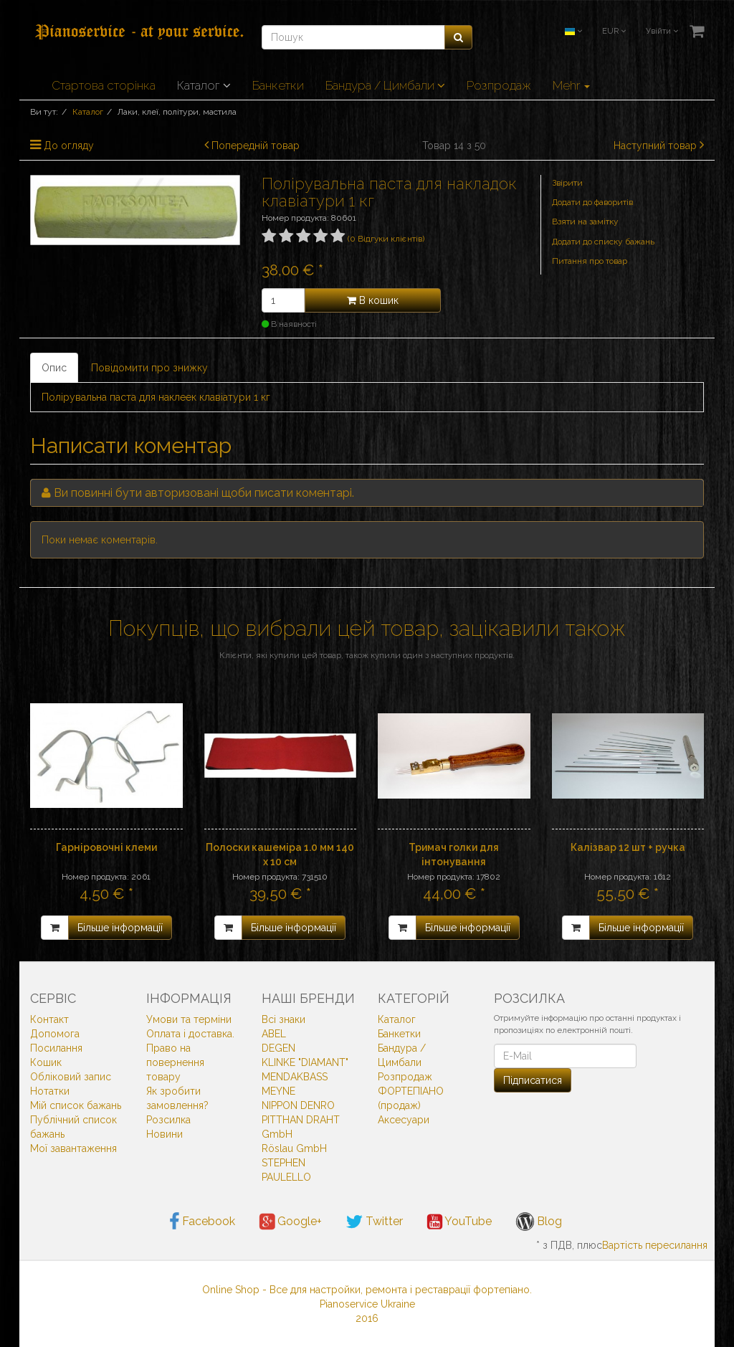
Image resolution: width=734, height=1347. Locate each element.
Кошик (46, 1062)
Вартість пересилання (654, 1245)
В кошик (373, 300)
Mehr (571, 85)
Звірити (567, 183)
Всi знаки (283, 1019)
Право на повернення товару (175, 1062)
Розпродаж (499, 85)
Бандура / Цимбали (385, 85)
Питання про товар (589, 261)
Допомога (55, 1033)
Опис (54, 367)
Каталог (204, 85)
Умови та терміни (189, 1019)
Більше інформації (120, 927)
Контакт (49, 1019)
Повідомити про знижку (149, 367)
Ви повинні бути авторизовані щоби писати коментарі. (204, 493)
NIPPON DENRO (298, 1105)
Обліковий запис (70, 1076)
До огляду (69, 145)
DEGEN (278, 1048)
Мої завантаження (73, 1148)
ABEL (274, 1033)
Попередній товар (255, 145)
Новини (164, 1134)
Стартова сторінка (104, 85)
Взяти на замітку (585, 221)
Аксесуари (403, 1119)
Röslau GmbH (294, 1148)
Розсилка (168, 1119)
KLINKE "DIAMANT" (305, 1062)
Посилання (56, 1048)
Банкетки (278, 85)
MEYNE (278, 1091)
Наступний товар (655, 145)
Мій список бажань (75, 1105)
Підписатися (532, 1080)
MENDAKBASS (295, 1076)
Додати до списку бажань (603, 242)
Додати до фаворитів (592, 202)
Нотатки (50, 1091)
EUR (614, 31)
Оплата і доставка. (190, 1033)
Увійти (662, 31)
